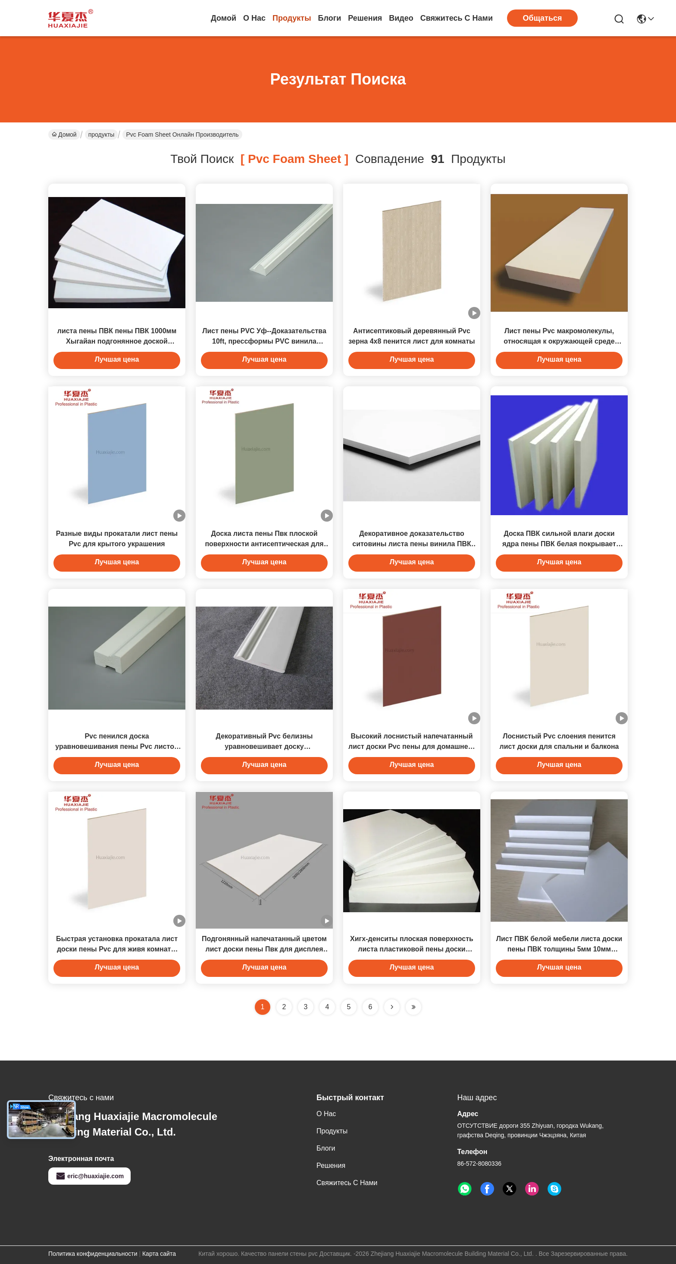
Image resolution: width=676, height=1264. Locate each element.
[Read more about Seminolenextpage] (392, 1007)
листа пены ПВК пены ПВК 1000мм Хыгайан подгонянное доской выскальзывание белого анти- (117, 341)
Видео (401, 18)
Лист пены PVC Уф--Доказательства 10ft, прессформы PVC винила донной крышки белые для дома (264, 341)
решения (365, 18)
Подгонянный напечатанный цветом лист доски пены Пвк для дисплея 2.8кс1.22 (264, 949)
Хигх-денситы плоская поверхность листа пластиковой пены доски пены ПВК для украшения (411, 949)
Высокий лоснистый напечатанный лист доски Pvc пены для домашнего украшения (411, 746)
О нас (254, 18)
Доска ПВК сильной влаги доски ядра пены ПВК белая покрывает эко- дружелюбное (559, 544)
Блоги (329, 18)
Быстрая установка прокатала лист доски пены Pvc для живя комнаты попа (117, 949)
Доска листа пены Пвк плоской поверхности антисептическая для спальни (264, 544)
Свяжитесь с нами (456, 18)
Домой (223, 18)
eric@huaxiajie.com (89, 1176)
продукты (291, 18)
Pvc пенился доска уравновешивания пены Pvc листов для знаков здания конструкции (116, 746)
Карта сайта (159, 1253)
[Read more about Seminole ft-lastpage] (413, 1007)
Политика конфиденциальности (93, 1253)
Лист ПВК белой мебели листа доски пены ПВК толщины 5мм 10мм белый (559, 949)
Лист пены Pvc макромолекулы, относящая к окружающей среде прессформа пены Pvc (559, 341)
